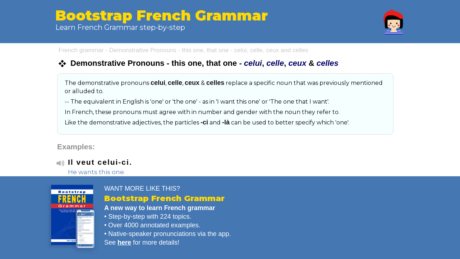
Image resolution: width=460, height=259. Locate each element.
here (124, 242)
